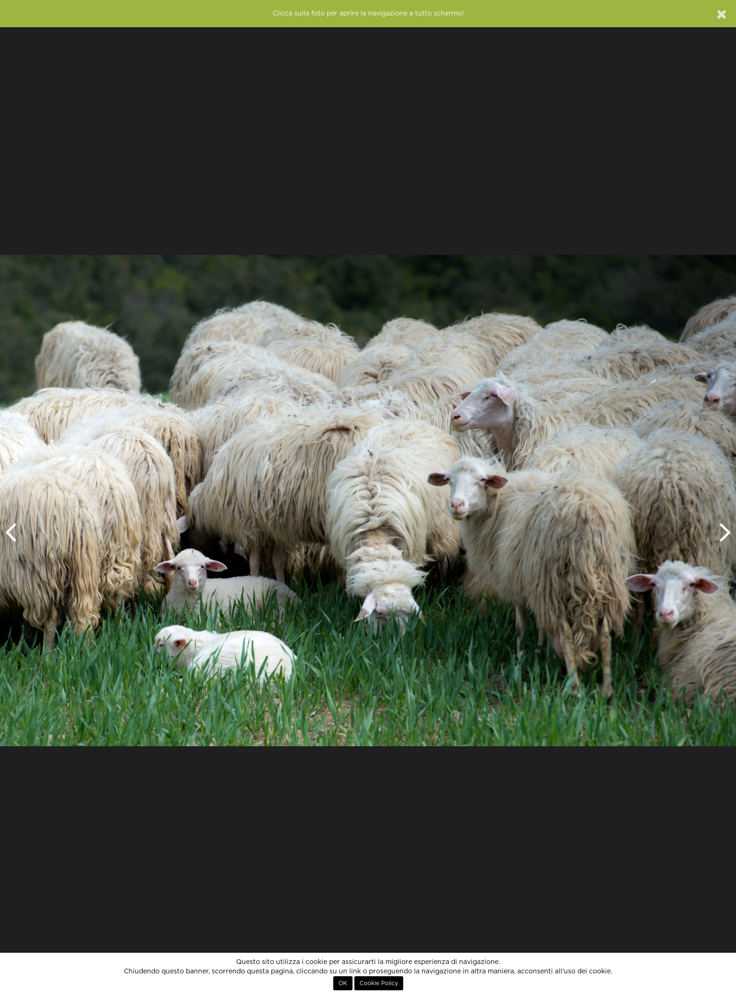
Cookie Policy (379, 983)
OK (342, 983)
